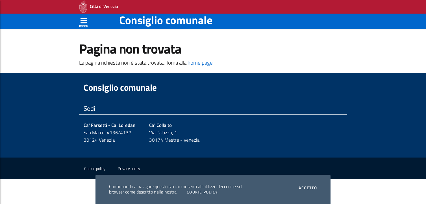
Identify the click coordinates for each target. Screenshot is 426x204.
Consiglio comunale (165, 20)
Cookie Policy (202, 192)
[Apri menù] (83, 21)
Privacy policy (129, 168)
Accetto (308, 188)
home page (200, 62)
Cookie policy (94, 168)
